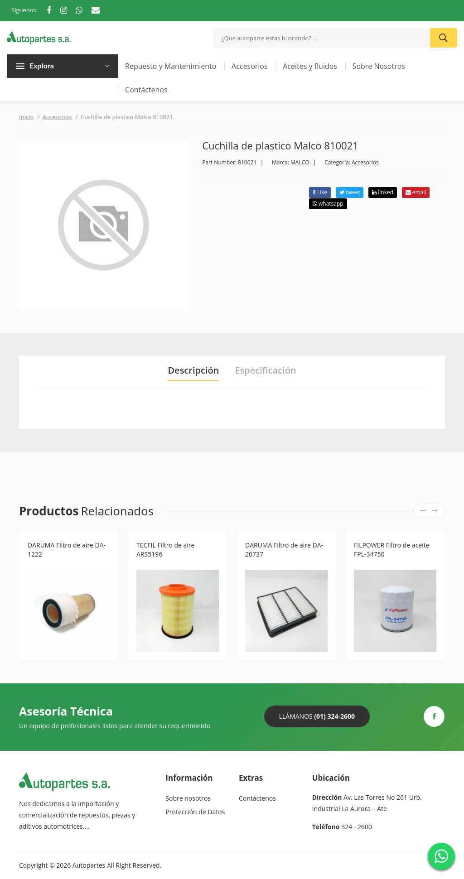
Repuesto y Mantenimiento (170, 66)
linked (382, 192)
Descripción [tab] (193, 370)
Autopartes (88, 865)
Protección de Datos (195, 811)
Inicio (26, 117)
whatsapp (328, 203)
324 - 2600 (356, 826)
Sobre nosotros (188, 798)
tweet (349, 192)
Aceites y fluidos (310, 66)
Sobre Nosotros (379, 66)
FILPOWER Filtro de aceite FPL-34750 (392, 549)
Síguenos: (24, 10)
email (416, 192)
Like (320, 192)
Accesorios (250, 66)
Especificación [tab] (265, 370)
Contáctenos (146, 90)
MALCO (299, 162)
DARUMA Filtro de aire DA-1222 (67, 549)
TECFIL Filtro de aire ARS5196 (165, 549)
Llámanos (317, 716)
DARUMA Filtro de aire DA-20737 (284, 549)
